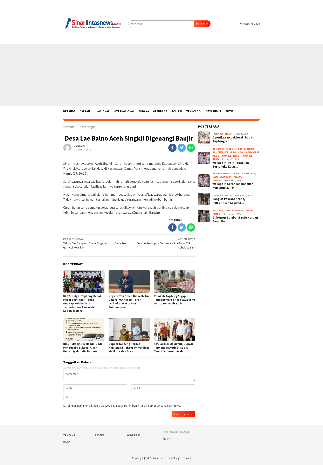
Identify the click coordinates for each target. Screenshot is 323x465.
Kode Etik (133, 435)
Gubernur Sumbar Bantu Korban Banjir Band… (235, 219)
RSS (167, 439)
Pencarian (202, 23)
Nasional (217, 152)
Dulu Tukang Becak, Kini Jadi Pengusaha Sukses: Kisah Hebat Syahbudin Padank (82, 347)
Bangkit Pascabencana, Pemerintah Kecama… (228, 201)
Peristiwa (230, 152)
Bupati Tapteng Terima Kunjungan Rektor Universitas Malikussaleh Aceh (129, 347)
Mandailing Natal (235, 149)
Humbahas (218, 149)
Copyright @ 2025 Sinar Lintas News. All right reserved (161, 458)
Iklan (66, 441)
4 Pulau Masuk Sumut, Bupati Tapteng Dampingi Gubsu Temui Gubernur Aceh (173, 347)
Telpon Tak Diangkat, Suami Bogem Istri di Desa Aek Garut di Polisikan (94, 243)
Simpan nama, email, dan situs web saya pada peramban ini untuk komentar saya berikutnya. (124, 405)
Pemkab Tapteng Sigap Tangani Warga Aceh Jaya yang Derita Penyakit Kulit (174, 299)
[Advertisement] (161, 75)
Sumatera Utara (221, 176)
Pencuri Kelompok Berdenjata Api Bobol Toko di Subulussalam (163, 243)
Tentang (69, 435)
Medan (251, 149)
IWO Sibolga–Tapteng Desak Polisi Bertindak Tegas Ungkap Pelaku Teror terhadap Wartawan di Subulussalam (82, 303)
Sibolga (242, 152)
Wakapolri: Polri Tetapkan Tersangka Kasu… (230, 164)
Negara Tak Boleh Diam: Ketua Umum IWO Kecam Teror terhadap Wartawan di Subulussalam (129, 301)
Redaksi (100, 435)
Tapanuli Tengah (222, 133)
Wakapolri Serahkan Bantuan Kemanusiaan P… (232, 185)
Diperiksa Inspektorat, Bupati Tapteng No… (233, 139)
